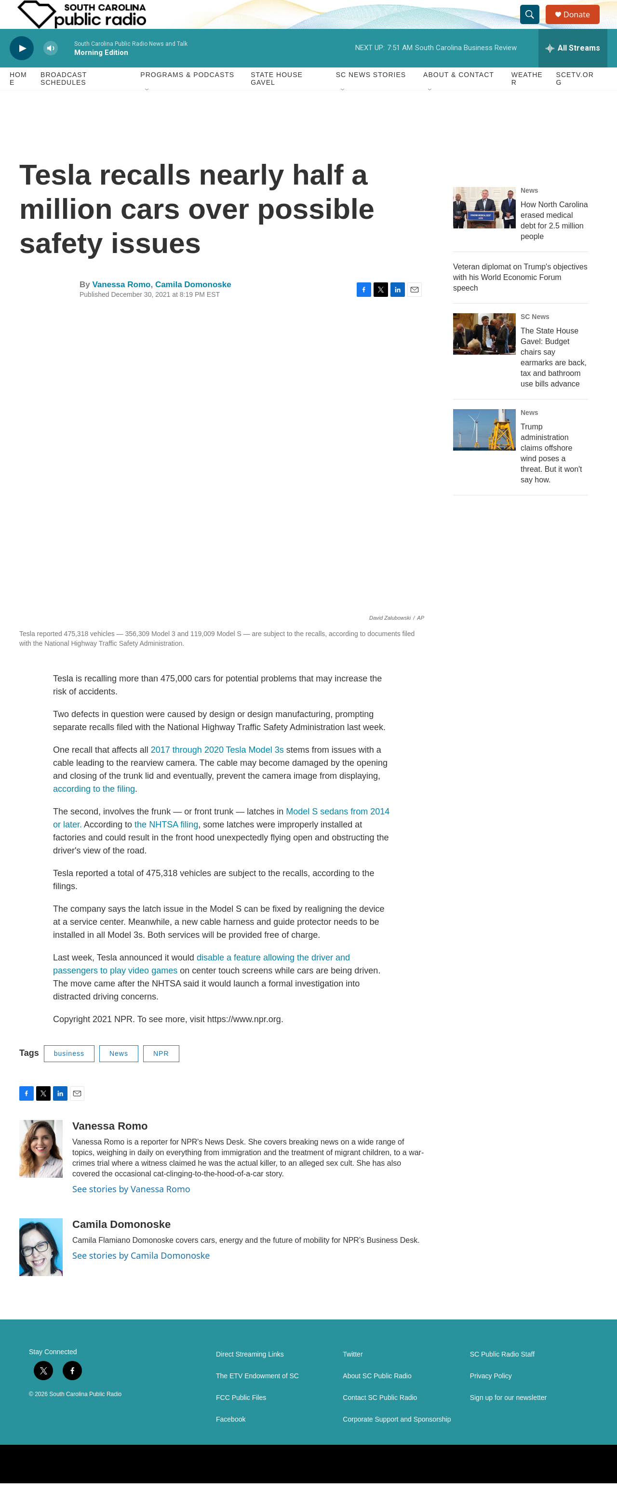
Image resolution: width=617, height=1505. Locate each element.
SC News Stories (371, 96)
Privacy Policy (491, 1397)
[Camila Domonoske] (41, 1269)
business (69, 1075)
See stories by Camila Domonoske (141, 1277)
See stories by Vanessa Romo (131, 1210)
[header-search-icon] (534, 25)
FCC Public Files (241, 1419)
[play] (21, 70)
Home (18, 100)
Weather (527, 100)
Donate (583, 25)
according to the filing (94, 810)
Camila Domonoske (193, 306)
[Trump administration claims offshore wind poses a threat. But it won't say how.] (484, 451)
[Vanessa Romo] (41, 1170)
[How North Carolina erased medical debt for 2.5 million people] (484, 229)
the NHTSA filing (166, 846)
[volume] (50, 70)
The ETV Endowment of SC (257, 1397)
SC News (535, 338)
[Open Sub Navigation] (147, 112)
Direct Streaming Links (250, 1376)
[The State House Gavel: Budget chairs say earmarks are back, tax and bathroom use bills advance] (484, 355)
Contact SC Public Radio (380, 1419)
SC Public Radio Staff (502, 1376)
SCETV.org (575, 100)
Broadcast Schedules (63, 100)
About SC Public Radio (377, 1397)
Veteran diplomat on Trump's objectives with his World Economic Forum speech (520, 299)
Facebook (230, 1441)
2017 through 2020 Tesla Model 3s (218, 771)
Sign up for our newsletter (508, 1419)
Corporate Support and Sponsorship (397, 1441)
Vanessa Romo (121, 306)
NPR (161, 1075)
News (118, 1075)
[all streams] (572, 70)
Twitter (352, 1376)
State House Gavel (277, 100)
